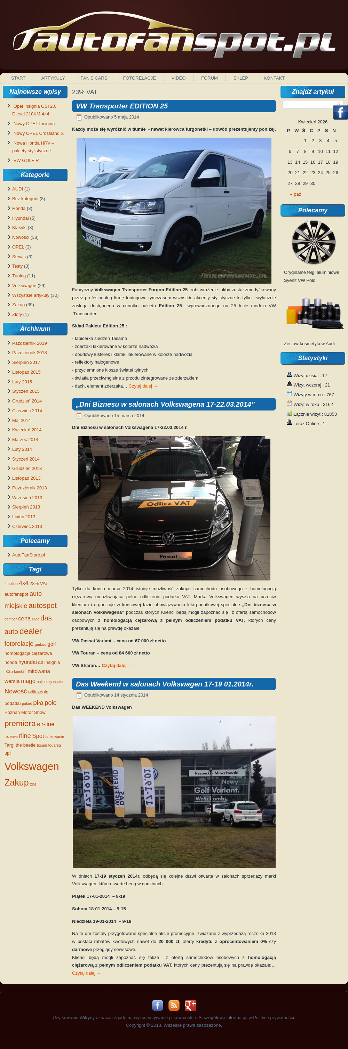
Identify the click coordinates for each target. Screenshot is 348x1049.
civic (35, 619)
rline (25, 735)
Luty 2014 (22, 449)
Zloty (17, 314)
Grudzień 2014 (27, 401)
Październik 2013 (29, 487)
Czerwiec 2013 (27, 526)
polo (51, 702)
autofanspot (16, 594)
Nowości (20, 237)
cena (24, 618)
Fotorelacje (139, 78)
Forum (209, 78)
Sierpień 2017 (26, 362)
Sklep (241, 78)
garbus (40, 644)
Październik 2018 (29, 352)
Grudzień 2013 (27, 468)
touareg (54, 745)
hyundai (27, 662)
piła (38, 702)
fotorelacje (19, 643)
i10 (40, 662)
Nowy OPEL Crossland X (39, 133)
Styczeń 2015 (26, 391)
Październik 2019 (29, 343)
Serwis (19, 256)
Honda (18, 208)
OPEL (18, 247)
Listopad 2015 (26, 372)
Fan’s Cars (94, 78)
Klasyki (19, 227)
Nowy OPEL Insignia (34, 123)
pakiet (27, 703)
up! (8, 753)
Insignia (52, 662)
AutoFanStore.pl (28, 555)
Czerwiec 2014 (27, 410)
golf (51, 644)
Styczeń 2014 (26, 459)
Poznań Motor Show (25, 712)
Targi (9, 745)
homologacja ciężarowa (28, 653)
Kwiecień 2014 (27, 429)
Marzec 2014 (25, 439)
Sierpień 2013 (26, 507)
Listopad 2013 (26, 478)
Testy (17, 266)
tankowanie (54, 736)
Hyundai (20, 218)
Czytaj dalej (143, 386)
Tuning (19, 275)
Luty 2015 (22, 381)
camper (11, 619)
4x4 (24, 583)
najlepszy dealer (50, 682)
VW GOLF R (26, 160)
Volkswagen (24, 285)
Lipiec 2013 (23, 516)
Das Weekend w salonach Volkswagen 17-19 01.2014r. (164, 684)
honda (11, 662)
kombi (19, 671)
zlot (33, 784)
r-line (47, 724)
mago (28, 681)
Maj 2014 (21, 420)
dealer (30, 631)
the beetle (25, 745)
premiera (20, 723)
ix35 (9, 671)
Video (178, 78)
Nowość (16, 691)
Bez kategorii (25, 198)
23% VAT (39, 583)
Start (18, 78)
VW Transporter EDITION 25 (122, 106)
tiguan (42, 745)
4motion (11, 584)
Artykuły (53, 78)
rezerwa (11, 736)
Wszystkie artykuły (30, 295)
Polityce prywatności (273, 1017)
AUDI (17, 189)
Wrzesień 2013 (27, 497)
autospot (43, 605)
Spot (38, 736)
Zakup (18, 304)
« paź (295, 194)
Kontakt (274, 78)
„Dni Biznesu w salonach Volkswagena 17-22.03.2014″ (165, 404)
